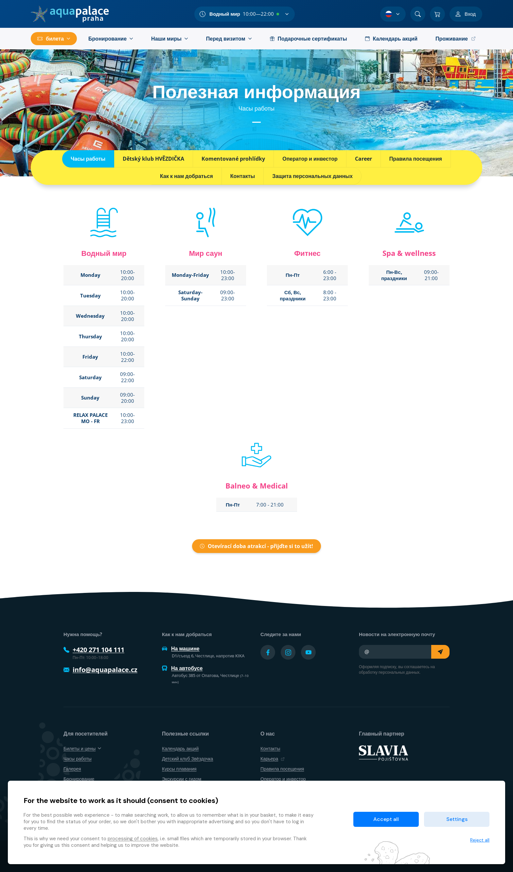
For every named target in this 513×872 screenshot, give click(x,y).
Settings (457, 819)
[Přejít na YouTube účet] (308, 652)
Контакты (242, 176)
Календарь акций (180, 748)
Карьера (272, 759)
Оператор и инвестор (310, 158)
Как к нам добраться (186, 176)
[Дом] (70, 14)
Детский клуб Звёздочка (187, 759)
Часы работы (88, 158)
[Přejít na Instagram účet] (288, 652)
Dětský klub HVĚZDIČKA (153, 158)
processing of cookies (133, 838)
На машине (181, 648)
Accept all (386, 819)
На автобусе (182, 668)
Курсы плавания (179, 769)
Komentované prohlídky (233, 158)
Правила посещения (415, 158)
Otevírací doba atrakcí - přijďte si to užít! (256, 546)
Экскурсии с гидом (181, 779)
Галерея (72, 769)
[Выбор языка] (393, 14)
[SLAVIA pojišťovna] (383, 752)
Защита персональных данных (312, 176)
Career (363, 158)
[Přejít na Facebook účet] (267, 652)
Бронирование (78, 779)
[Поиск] (417, 14)
